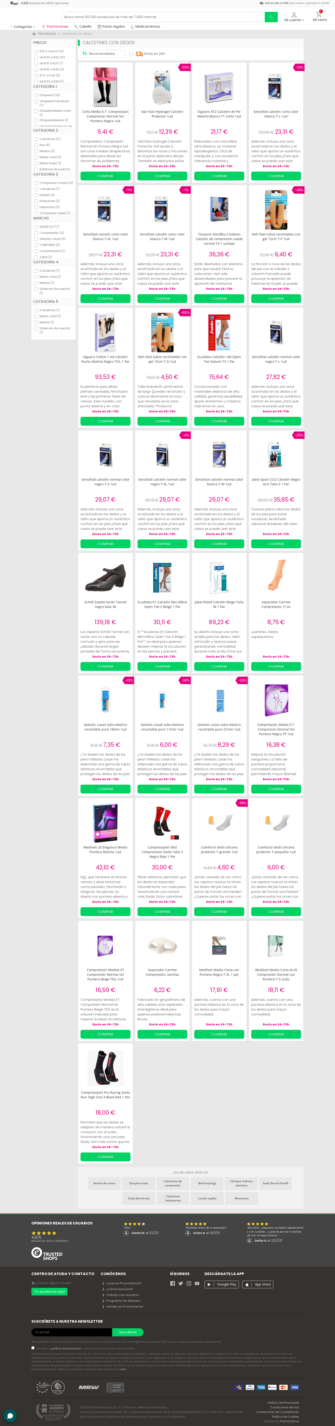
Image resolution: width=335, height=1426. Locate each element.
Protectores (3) (50, 201)
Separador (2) (50, 207)
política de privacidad (66, 1348)
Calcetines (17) (50, 139)
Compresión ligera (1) (55, 213)
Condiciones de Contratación (277, 1412)
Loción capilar (207, 1198)
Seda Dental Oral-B (275, 1183)
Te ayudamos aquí (49, 1291)
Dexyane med (138, 1183)
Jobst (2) (46, 257)
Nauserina (242, 1198)
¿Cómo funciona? (118, 1289)
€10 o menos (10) (52, 51)
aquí (123, 1369)
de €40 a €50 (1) (52, 81)
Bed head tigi (207, 1183)
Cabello (83, 26)
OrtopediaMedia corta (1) (55, 113)
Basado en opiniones (49, 1241)
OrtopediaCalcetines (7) (54, 103)
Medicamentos (145, 26)
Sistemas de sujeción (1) (55, 291)
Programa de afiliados (121, 1301)
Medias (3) (47, 151)
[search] (271, 17)
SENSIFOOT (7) (49, 227)
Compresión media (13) (56, 183)
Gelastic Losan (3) (52, 239)
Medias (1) (47, 283)
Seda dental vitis (139, 1198)
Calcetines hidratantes (173, 1198)
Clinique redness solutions (241, 1183)
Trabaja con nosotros (120, 1295)
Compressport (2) (52, 251)
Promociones (55, 26)
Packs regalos (111, 26)
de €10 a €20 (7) (51, 63)
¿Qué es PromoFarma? (122, 1283)
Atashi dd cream (104, 1183)
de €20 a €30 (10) (52, 57)
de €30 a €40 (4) (52, 69)
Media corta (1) (50, 277)
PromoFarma (289, 1421)
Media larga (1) (50, 163)
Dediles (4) (47, 195)
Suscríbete (128, 1332)
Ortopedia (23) (50, 95)
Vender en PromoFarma (122, 1306)
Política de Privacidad (283, 1403)
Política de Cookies (285, 1417)
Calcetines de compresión (173, 1183)
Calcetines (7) (50, 189)
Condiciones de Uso (284, 1407)
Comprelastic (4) (52, 233)
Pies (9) (45, 145)
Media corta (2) (50, 157)
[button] (294, 17)
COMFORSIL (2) (50, 245)
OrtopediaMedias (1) (54, 120)
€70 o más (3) (50, 75)
